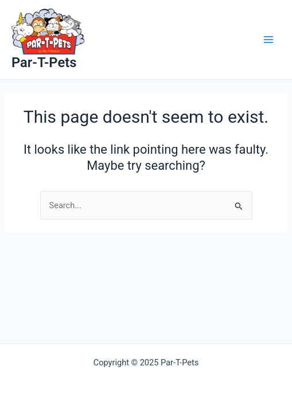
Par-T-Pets (43, 62)
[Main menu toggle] (268, 40)
